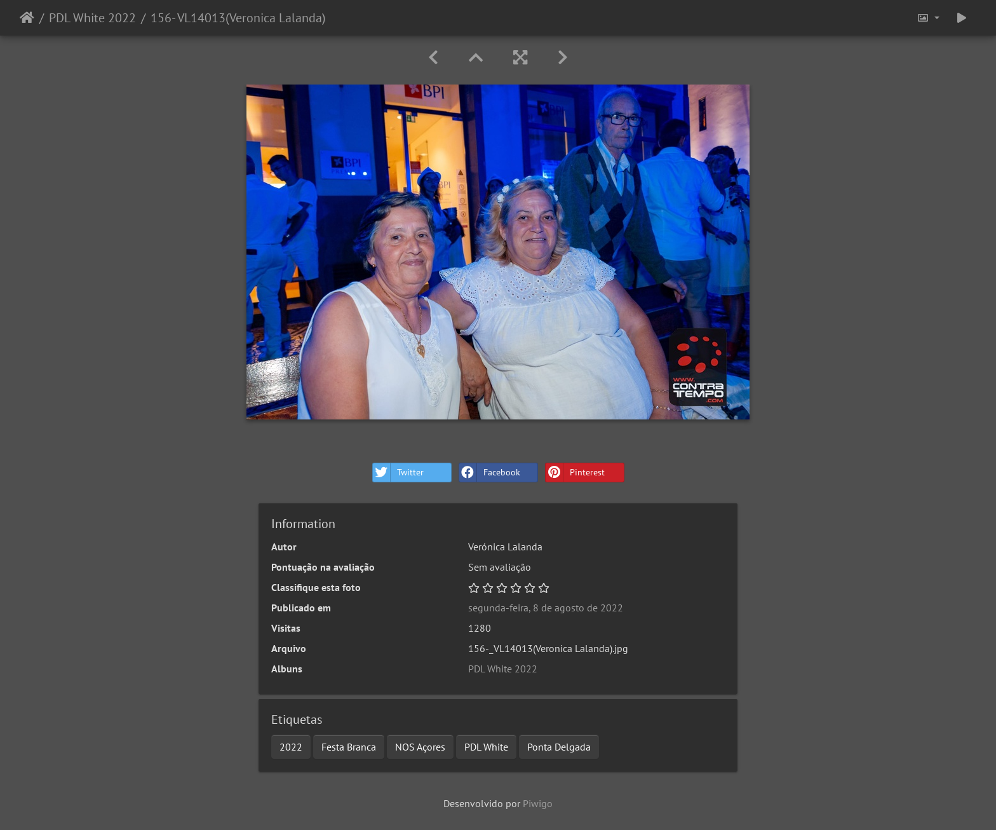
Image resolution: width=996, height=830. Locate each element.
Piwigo (538, 803)
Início (27, 17)
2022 (290, 746)
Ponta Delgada (559, 746)
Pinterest (575, 472)
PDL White (486, 746)
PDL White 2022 (92, 18)
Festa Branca (348, 746)
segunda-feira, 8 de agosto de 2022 (545, 607)
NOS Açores (420, 746)
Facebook (489, 472)
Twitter (398, 472)
